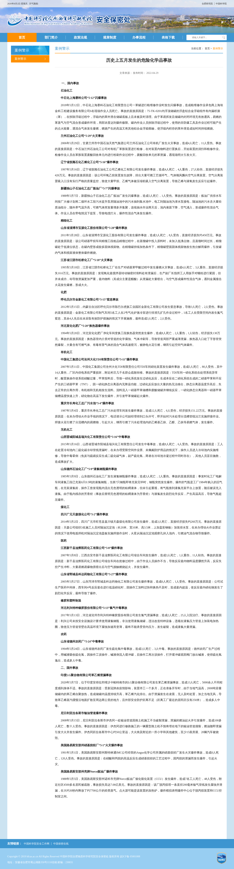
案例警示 (30, 58)
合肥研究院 (207, 3)
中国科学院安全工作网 (36, 843)
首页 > (208, 48)
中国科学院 (221, 3)
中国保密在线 (61, 843)
